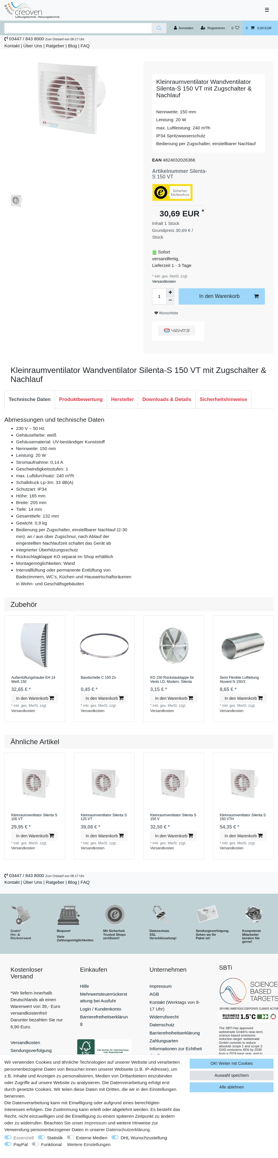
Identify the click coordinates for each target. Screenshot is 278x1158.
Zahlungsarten (163, 1040)
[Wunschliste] (235, 28)
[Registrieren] (213, 28)
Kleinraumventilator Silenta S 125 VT (104, 817)
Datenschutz (162, 1024)
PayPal (21, 1144)
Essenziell (24, 1137)
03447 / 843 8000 (26, 38)
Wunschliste (166, 313)
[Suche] (159, 28)
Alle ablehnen (231, 1087)
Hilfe (84, 986)
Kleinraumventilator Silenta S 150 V (173, 817)
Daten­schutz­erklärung (128, 1129)
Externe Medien (92, 1137)
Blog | (73, 45)
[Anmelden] (184, 28)
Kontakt (12, 45)
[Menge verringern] (170, 300)
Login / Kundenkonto (100, 1008)
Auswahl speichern (231, 1075)
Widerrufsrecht (164, 1016)
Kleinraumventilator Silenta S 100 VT (34, 817)
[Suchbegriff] (78, 28)
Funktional (51, 1144)
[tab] (29, 399)
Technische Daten (30, 399)
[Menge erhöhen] (170, 292)
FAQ (85, 45)
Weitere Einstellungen (88, 1144)
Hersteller (122, 399)
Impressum (160, 986)
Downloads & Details (166, 399)
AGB (154, 994)
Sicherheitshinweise (223, 399)
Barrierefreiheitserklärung (174, 1032)
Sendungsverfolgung (31, 1050)
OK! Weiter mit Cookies (231, 1063)
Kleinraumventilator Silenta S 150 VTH (243, 817)
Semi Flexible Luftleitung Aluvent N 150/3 (239, 680)
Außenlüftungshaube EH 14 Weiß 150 (33, 680)
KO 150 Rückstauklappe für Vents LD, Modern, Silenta (172, 680)
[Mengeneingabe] (159, 296)
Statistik (55, 1137)
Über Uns (32, 45)
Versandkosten (164, 281)
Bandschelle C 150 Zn (98, 678)
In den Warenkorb (228, 296)
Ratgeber (55, 45)
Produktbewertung (81, 399)
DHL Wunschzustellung (144, 1137)
